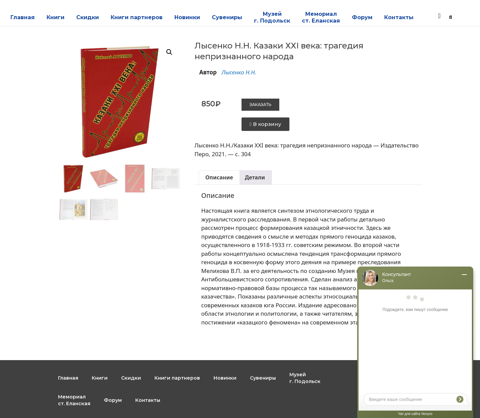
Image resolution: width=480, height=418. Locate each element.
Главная (22, 17)
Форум (362, 17)
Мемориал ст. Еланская (321, 17)
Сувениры (227, 17)
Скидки (87, 17)
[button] (169, 52)
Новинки (187, 17)
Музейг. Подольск (272, 17)
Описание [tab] (219, 177)
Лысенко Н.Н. (239, 72)
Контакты (399, 17)
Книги (55, 17)
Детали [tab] (255, 177)
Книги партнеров (137, 17)
